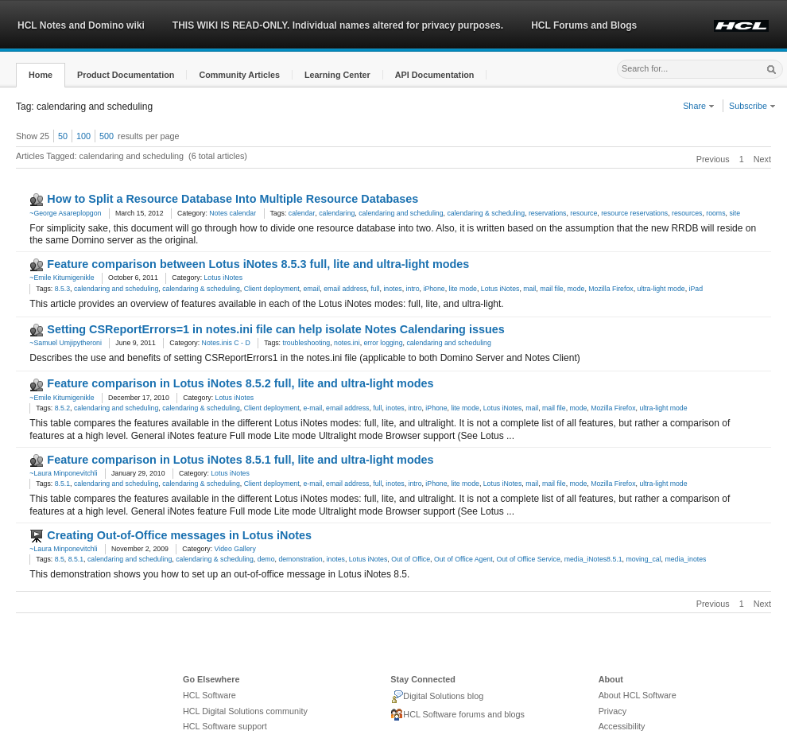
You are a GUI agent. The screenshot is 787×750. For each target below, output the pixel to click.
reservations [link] (548, 213)
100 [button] (83, 136)
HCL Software (209, 695)
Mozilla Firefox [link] (610, 289)
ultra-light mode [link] (660, 289)
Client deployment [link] (272, 289)
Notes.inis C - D (226, 343)
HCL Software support (225, 726)
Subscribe (752, 106)
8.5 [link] (59, 559)
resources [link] (687, 213)
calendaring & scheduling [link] (486, 213)
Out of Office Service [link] (528, 559)
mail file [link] (552, 289)
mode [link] (576, 289)
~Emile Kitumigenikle (61, 278)
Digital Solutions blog (436, 696)
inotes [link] (392, 289)
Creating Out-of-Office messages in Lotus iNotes (179, 535)
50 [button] (63, 136)
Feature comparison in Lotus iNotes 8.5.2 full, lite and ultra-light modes (240, 383)
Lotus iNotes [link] (500, 289)
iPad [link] (696, 289)
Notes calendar (232, 213)
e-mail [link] (312, 408)
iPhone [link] (433, 289)
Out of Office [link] (410, 559)
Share (699, 106)
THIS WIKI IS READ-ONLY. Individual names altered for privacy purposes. (338, 25)
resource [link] (583, 213)
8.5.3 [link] (62, 289)
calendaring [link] (337, 213)
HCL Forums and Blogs (584, 25)
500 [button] (106, 136)
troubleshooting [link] (306, 343)
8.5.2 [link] (62, 408)
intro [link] (413, 289)
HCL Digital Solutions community (245, 711)
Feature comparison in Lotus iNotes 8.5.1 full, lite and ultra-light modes (240, 459)
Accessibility (622, 726)
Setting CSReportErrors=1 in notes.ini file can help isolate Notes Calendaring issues (275, 329)
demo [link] (266, 559)
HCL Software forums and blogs (457, 715)
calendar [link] (302, 213)
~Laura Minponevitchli (63, 473)
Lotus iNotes (223, 278)
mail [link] (529, 289)
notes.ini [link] (347, 343)
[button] (40, 75)
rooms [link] (715, 213)
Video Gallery (235, 549)
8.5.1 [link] (62, 484)
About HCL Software (638, 695)
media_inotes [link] (685, 559)
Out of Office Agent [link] (463, 559)
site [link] (734, 213)
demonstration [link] (300, 559)
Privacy (612, 711)
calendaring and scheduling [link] (401, 213)
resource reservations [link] (634, 213)
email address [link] (345, 289)
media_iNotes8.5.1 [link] (593, 559)
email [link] (311, 289)
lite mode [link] (463, 289)
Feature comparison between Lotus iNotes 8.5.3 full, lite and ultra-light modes (258, 264)
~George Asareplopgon (65, 213)
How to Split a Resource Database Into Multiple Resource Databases (232, 198)
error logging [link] (382, 343)
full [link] (374, 289)
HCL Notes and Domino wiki (81, 25)
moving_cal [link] (643, 559)
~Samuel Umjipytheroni (65, 343)
